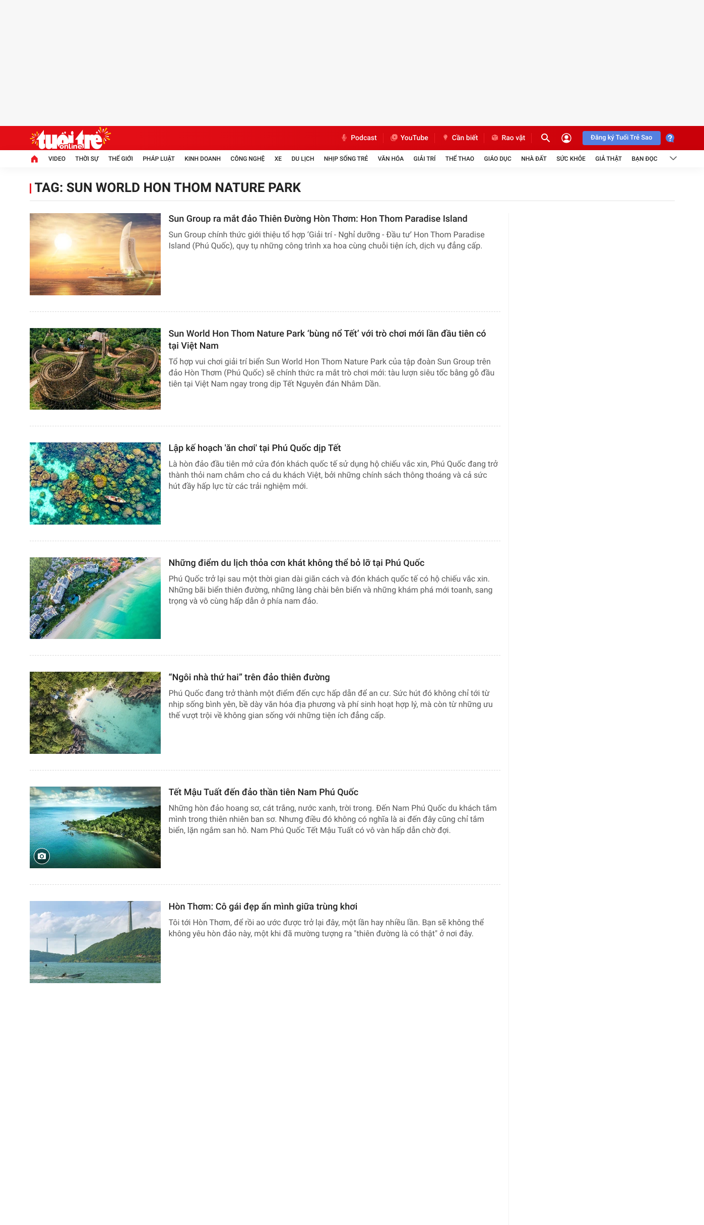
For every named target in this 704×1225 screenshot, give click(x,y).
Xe (278, 158)
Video (57, 158)
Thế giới (120, 158)
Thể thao (459, 158)
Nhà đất (534, 158)
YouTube (409, 138)
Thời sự (86, 158)
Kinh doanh (202, 158)
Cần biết (459, 138)
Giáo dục (497, 158)
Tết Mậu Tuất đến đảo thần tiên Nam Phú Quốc (264, 792)
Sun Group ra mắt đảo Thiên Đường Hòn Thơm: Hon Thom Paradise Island (318, 219)
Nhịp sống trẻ (346, 158)
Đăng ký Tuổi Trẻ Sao (621, 138)
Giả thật (608, 158)
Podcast (358, 138)
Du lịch (303, 158)
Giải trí (425, 158)
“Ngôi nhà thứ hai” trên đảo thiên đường (249, 677)
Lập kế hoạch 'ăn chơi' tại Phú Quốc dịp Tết (255, 448)
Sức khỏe (571, 158)
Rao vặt (507, 138)
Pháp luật (159, 158)
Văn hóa (391, 158)
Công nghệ (248, 158)
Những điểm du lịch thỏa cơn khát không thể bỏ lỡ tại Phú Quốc (297, 563)
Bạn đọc (644, 158)
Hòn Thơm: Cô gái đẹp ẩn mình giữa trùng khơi (263, 906)
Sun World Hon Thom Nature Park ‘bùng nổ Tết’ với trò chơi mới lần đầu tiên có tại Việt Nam (327, 340)
